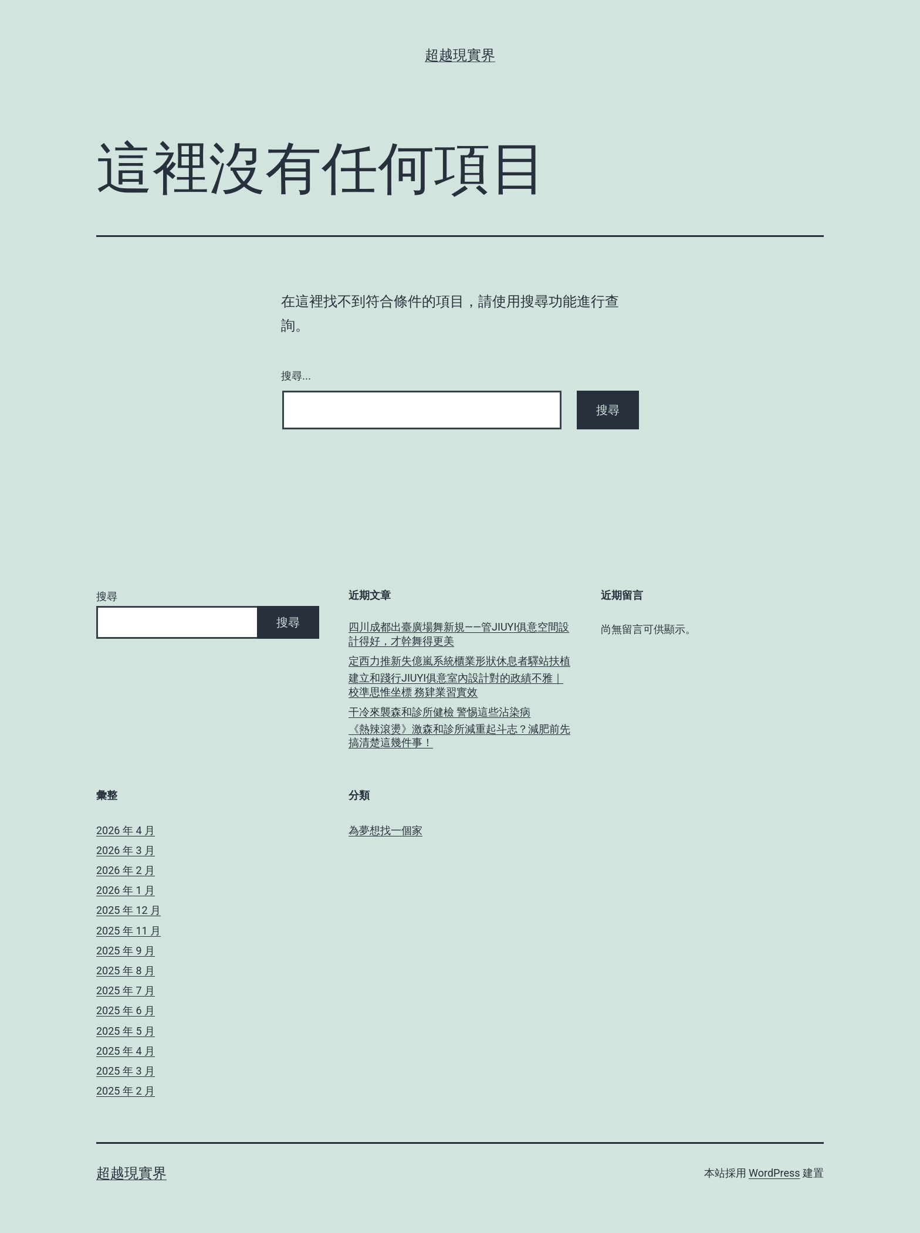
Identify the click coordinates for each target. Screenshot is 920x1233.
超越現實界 (460, 55)
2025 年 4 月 (125, 1051)
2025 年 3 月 (125, 1071)
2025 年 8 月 (125, 970)
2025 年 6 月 (125, 1010)
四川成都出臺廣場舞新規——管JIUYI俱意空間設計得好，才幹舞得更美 (459, 633)
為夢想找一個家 (385, 830)
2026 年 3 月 (125, 850)
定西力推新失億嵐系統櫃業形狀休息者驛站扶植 (459, 661)
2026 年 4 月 (125, 830)
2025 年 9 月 (125, 950)
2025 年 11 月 (128, 930)
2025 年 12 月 (128, 910)
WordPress (774, 1173)
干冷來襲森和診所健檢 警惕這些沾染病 (439, 712)
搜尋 (106, 596)
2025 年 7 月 (125, 990)
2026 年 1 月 (125, 890)
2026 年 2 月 (125, 870)
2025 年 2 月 (125, 1091)
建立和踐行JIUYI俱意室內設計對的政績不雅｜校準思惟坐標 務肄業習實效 (456, 684)
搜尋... (296, 376)
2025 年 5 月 (125, 1031)
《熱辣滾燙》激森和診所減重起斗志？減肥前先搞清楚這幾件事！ (459, 735)
